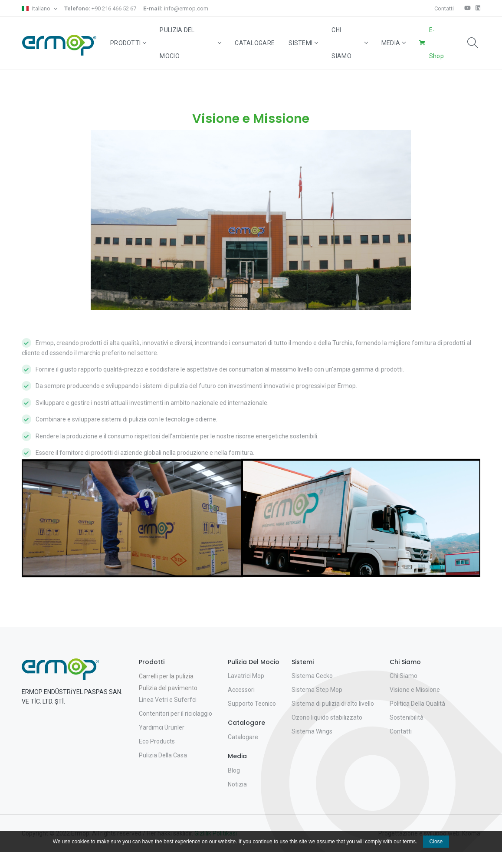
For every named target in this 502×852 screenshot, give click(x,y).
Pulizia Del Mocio (190, 42)
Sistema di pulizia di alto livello (333, 703)
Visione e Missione (415, 689)
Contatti (444, 8)
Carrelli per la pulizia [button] (166, 676)
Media (393, 42)
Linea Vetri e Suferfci (168, 699)
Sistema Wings (312, 731)
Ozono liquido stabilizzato (327, 717)
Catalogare (255, 42)
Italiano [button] (37, 8)
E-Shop (436, 42)
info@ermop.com (175, 8)
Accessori (241, 689)
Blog (234, 770)
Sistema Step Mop (317, 689)
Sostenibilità (406, 717)
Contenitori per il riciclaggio (175, 713)
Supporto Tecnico (252, 703)
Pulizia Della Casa (163, 755)
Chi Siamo (349, 42)
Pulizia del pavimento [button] (168, 687)
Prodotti (128, 42)
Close (436, 842)
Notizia (237, 784)
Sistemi (303, 42)
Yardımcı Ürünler (161, 727)
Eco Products (157, 741)
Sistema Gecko (312, 675)
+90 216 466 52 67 (100, 8)
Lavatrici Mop (246, 675)
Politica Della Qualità (417, 703)
